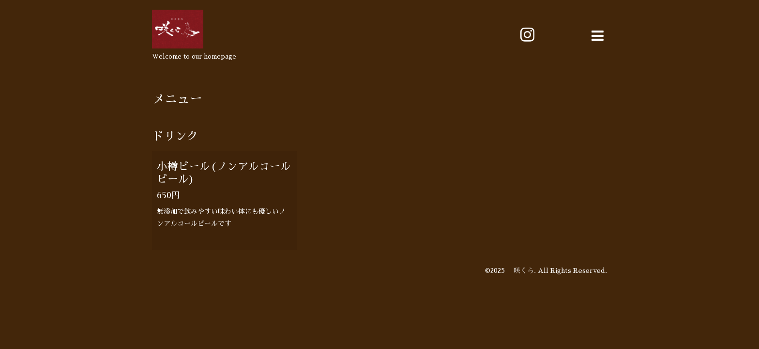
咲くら (520, 270)
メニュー (177, 99)
